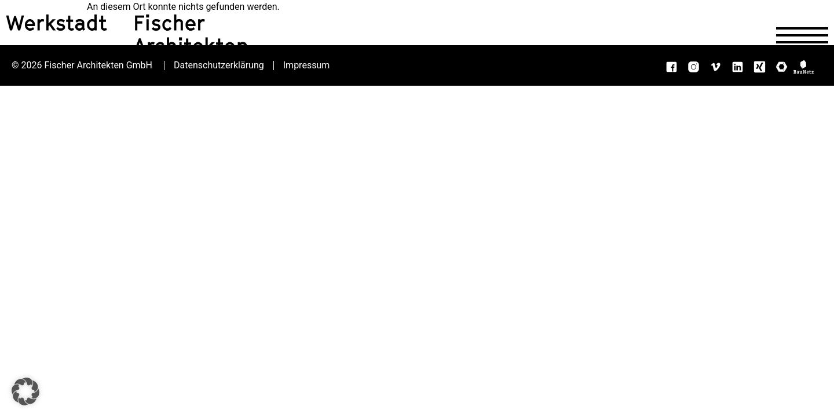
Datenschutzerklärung (219, 65)
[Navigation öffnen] (802, 35)
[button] (25, 391)
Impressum (306, 65)
